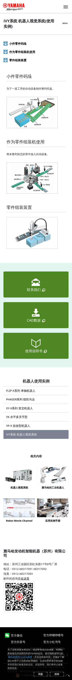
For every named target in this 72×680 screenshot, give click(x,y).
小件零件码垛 (17, 43)
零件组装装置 (17, 60)
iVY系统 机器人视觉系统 (21, 434)
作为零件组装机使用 (22, 52)
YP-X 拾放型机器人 (18, 426)
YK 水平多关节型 (17, 417)
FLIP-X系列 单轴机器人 (20, 391)
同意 (40, 674)
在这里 (25, 578)
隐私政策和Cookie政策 (20, 657)
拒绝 (57, 674)
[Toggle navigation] (65, 6)
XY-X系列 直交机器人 (19, 408)
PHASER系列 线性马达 (20, 399)
